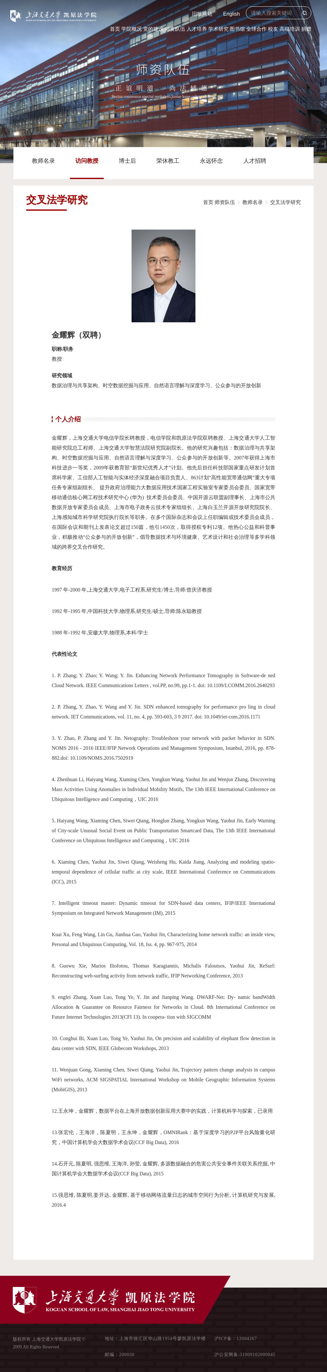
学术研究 (218, 29)
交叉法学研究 (285, 202)
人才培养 (196, 29)
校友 (273, 29)
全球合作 (256, 29)
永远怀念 (211, 161)
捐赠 (306, 29)
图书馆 (237, 29)
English (231, 14)
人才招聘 (254, 161)
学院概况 (131, 29)
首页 (115, 29)
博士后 (127, 161)
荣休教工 (167, 161)
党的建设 (153, 29)
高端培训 (289, 29)
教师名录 (43, 161)
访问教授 (86, 161)
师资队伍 (175, 29)
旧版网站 (202, 14)
